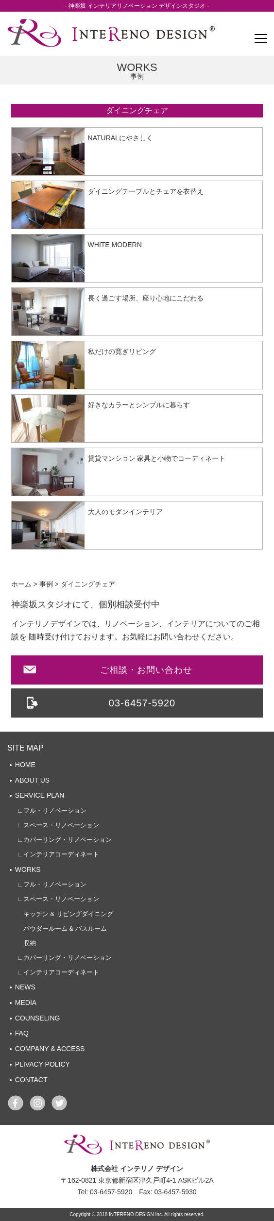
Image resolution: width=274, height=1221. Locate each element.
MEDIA (25, 1002)
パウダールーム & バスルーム (62, 928)
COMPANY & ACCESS (50, 1049)
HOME (25, 765)
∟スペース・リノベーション (58, 825)
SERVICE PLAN (40, 795)
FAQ (22, 1033)
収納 (26, 943)
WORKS (28, 869)
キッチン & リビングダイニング (65, 914)
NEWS (25, 987)
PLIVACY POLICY (42, 1064)
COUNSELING (37, 1018)
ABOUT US (32, 780)
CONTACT (31, 1080)
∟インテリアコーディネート (58, 854)
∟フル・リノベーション (51, 810)
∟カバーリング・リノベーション (64, 839)
